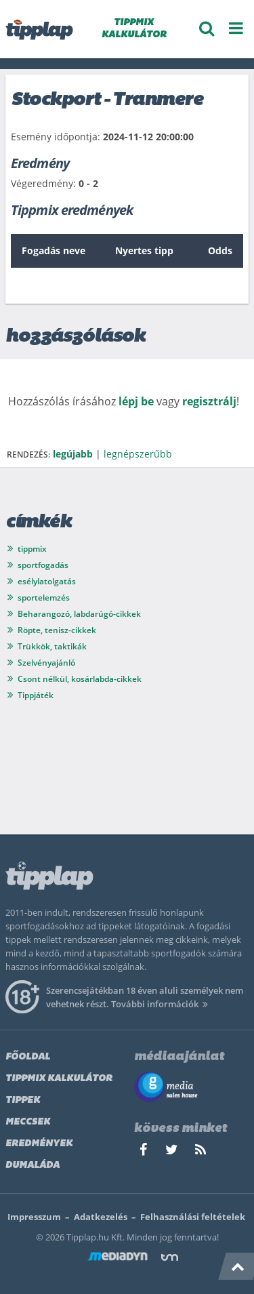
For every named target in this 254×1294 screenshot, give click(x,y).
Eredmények (38, 1144)
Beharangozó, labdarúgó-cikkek (79, 614)
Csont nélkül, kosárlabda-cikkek (80, 679)
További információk (161, 1004)
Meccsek (27, 1122)
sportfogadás (43, 565)
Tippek (22, 1100)
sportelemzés (44, 597)
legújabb (73, 453)
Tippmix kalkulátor (58, 1079)
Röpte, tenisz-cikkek (57, 630)
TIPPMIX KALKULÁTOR (134, 29)
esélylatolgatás (47, 581)
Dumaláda (32, 1165)
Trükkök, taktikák (52, 646)
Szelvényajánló (46, 662)
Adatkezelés (100, 1217)
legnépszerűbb (138, 453)
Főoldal (27, 1057)
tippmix (32, 548)
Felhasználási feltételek (192, 1217)
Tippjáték (36, 695)
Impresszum (34, 1217)
